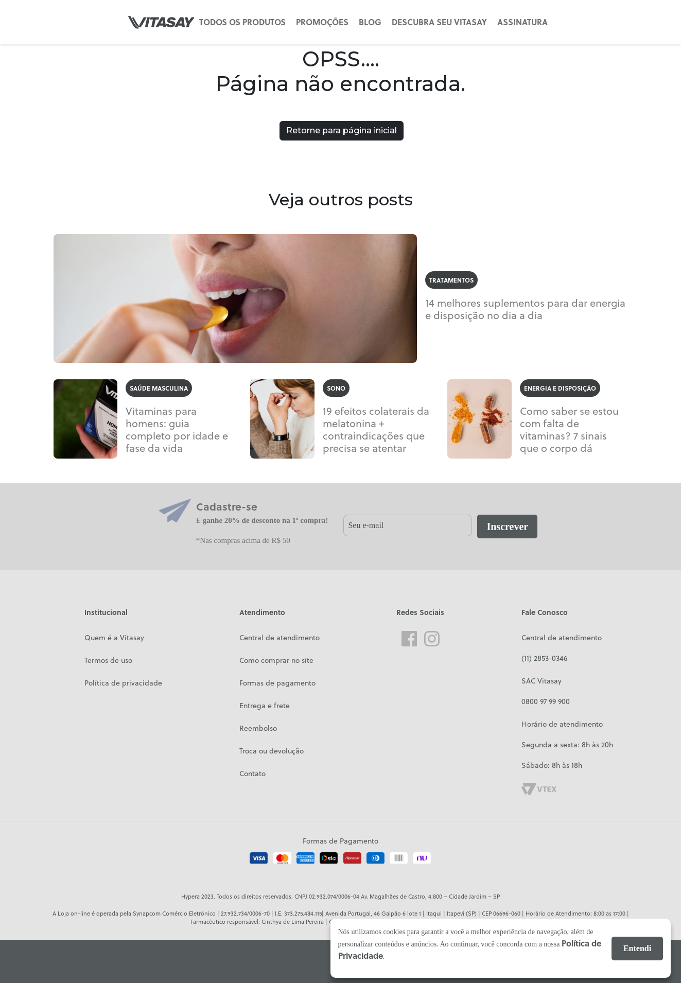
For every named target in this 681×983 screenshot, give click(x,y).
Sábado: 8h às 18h (551, 765)
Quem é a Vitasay (114, 638)
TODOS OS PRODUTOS (242, 22)
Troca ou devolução (271, 751)
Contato (252, 773)
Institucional (106, 612)
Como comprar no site (276, 660)
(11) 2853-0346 (544, 658)
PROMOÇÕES (322, 22)
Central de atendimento (279, 638)
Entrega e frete (264, 705)
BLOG (370, 22)
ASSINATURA (522, 22)
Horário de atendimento (562, 724)
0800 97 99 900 (545, 701)
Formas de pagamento (277, 683)
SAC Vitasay (541, 681)
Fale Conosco (544, 612)
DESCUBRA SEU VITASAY (439, 22)
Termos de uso (108, 660)
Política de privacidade (123, 683)
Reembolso (258, 728)
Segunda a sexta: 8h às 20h (567, 745)
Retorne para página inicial (341, 130)
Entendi (637, 948)
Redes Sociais (420, 612)
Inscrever (507, 526)
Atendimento (262, 612)
